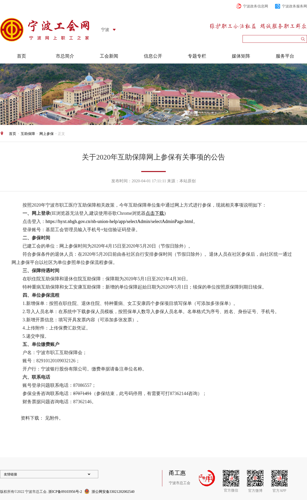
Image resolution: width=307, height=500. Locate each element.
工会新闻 (109, 56)
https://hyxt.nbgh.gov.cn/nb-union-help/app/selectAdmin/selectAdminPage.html (119, 221)
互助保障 (28, 134)
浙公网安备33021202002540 (113, 492)
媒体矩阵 (241, 56)
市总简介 (65, 56)
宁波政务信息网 (255, 6)
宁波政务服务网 (294, 6)
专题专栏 (197, 56)
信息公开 (153, 56)
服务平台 (285, 56)
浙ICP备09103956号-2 (65, 492)
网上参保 (46, 134)
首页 (21, 56)
